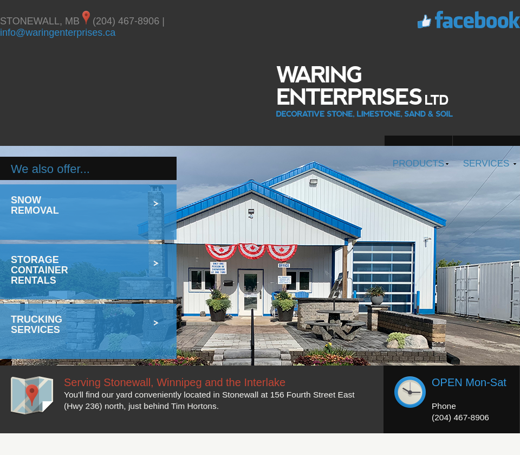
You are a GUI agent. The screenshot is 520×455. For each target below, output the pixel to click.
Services (486, 163)
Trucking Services (36, 324)
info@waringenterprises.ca (57, 32)
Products (418, 163)
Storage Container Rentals (39, 270)
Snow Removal (35, 205)
